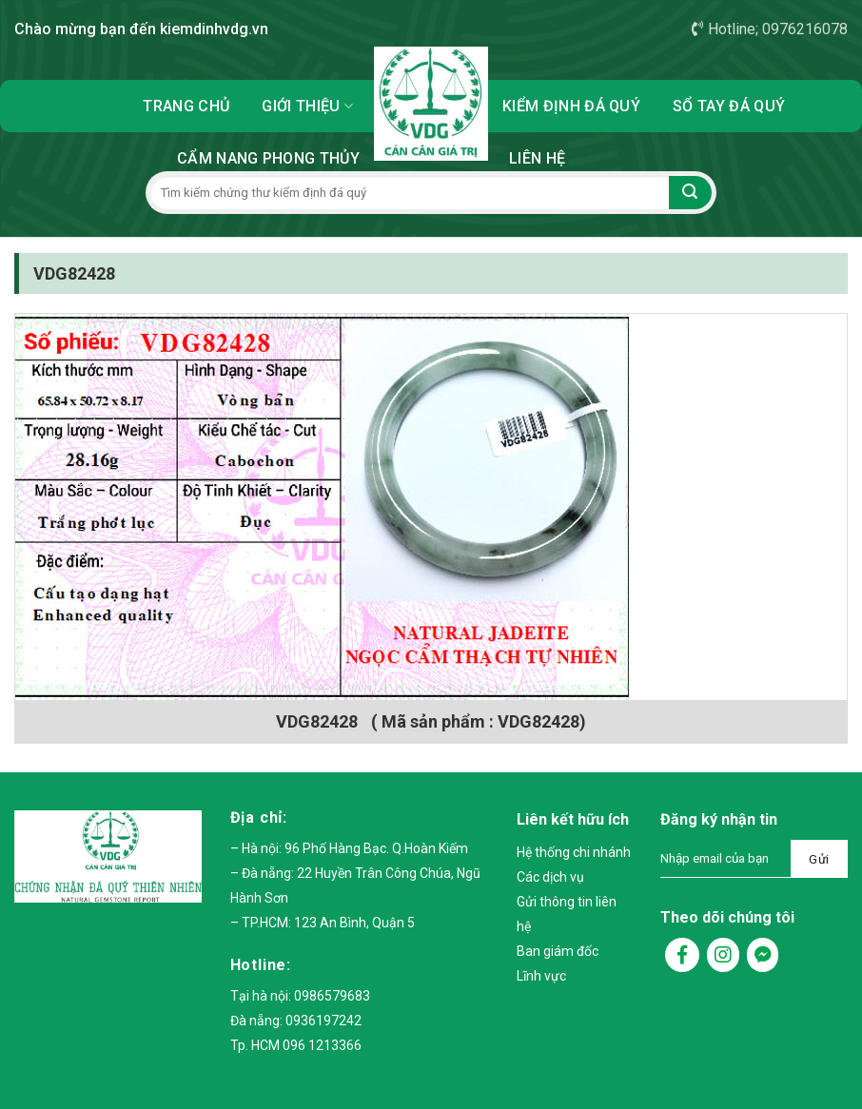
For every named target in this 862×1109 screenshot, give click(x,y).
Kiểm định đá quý (571, 106)
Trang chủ (186, 106)
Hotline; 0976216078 (770, 29)
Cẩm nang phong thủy (268, 158)
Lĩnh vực (541, 975)
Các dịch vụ (550, 877)
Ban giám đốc (557, 951)
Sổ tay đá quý (729, 106)
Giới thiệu (307, 106)
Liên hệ (537, 158)
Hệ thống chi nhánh (574, 852)
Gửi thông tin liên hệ (567, 914)
